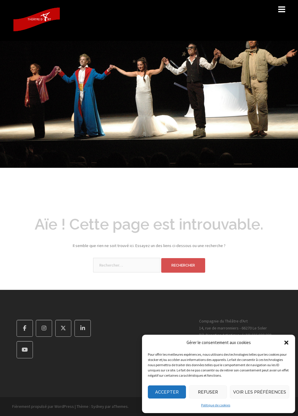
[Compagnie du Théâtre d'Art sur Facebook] (25, 328)
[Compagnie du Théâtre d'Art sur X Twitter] (63, 328)
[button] (286, 343)
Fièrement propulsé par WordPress (43, 406)
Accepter (167, 392)
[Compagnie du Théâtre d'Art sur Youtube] (25, 349)
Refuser (208, 392)
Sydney (97, 406)
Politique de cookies (215, 405)
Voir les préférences (259, 392)
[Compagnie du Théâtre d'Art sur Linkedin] (82, 328)
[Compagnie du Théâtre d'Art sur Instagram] (44, 328)
